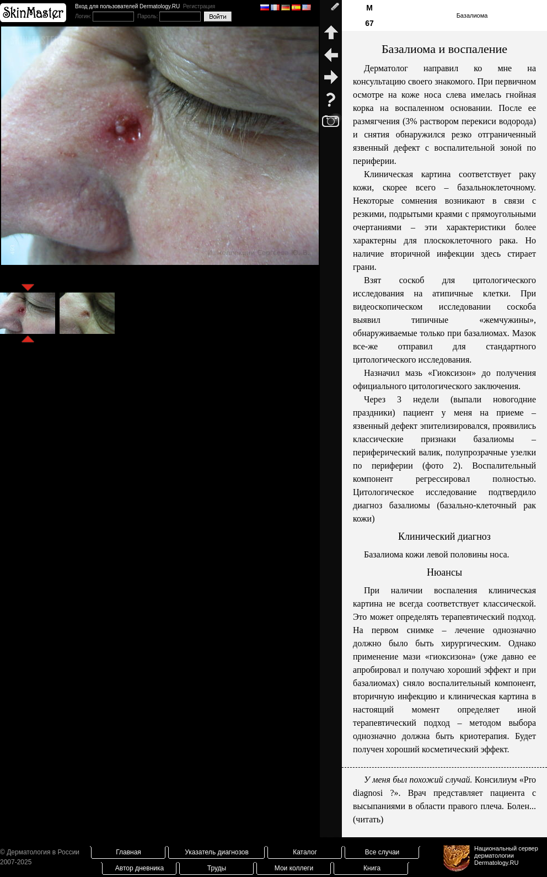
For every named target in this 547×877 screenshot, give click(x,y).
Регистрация (199, 6)
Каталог (305, 852)
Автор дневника (139, 868)
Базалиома (472, 15)
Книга (371, 868)
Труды (216, 868)
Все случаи (382, 852)
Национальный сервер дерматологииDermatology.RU (506, 855)
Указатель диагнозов (217, 852)
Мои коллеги (294, 868)
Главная (128, 852)
